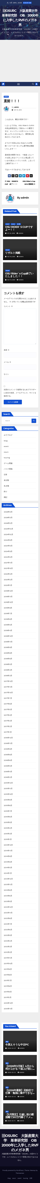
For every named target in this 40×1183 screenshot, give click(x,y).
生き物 (6, 486)
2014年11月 (8, 851)
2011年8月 (8, 975)
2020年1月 (8, 585)
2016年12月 (8, 738)
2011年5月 (8, 992)
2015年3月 (8, 834)
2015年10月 (8, 794)
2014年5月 (8, 868)
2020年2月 (8, 580)
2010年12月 (8, 1003)
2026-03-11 (11, 1121)
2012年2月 (8, 952)
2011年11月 (8, 958)
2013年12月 (8, 879)
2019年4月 (8, 630)
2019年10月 (8, 602)
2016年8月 (8, 755)
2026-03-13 (11, 1072)
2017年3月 (8, 721)
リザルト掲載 (12, 252)
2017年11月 (8, 687)
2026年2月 (8, 523)
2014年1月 (8, 873)
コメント (8, 306)
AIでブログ (8, 435)
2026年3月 (8, 518)
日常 (5, 475)
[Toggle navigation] (18, 84)
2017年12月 (8, 681)
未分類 (18, 224)
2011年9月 (8, 969)
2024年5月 (8, 540)
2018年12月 (8, 636)
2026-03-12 (11, 1096)
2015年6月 (8, 817)
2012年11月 (8, 913)
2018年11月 (8, 642)
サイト (6, 374)
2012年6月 (8, 930)
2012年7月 (8, 924)
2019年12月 (8, 591)
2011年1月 (7, 997)
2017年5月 (8, 709)
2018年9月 (8, 647)
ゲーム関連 (8, 463)
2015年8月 (8, 805)
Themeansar (20, 1173)
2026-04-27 (11, 1048)
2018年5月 (8, 664)
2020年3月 (8, 574)
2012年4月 (8, 941)
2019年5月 (8, 625)
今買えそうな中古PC (17, 1044)
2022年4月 (8, 557)
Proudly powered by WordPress (13, 1170)
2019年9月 (8, 608)
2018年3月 (8, 676)
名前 (6, 350)
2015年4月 (8, 828)
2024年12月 (8, 534)
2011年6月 (8, 986)
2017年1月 (8, 732)
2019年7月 (8, 613)
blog (5, 441)
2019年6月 (8, 619)
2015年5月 (8, 822)
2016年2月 (8, 777)
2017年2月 (8, 726)
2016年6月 (8, 760)
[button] (33, 84)
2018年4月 (8, 670)
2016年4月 (8, 772)
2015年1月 (8, 839)
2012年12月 (8, 907)
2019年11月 (8, 597)
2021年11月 (8, 563)
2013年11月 (8, 884)
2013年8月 (8, 890)
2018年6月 (8, 659)
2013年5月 (8, 901)
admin (16, 107)
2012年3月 (8, 947)
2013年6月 (8, 896)
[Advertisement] (20, 61)
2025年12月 (8, 529)
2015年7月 (8, 811)
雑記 (5, 497)
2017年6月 (8, 704)
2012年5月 (8, 935)
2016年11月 (8, 743)
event (7, 224)
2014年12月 (8, 845)
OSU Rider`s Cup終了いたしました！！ (19, 275)
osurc (6, 96)
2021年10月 (8, 568)
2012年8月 (8, 918)
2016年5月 (8, 766)
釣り (5, 492)
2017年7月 (8, 698)
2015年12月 (8, 783)
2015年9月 (8, 800)
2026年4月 (8, 512)
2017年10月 (8, 693)
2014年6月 (8, 862)
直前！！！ (12, 101)
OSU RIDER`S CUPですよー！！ (19, 228)
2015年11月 (8, 788)
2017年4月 (8, 715)
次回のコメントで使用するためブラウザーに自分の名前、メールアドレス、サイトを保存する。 (20, 393)
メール (7, 362)
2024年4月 (8, 546)
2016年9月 (8, 749)
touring (7, 458)
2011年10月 (8, 964)
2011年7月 (8, 980)
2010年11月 (8, 1009)
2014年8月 (8, 856)
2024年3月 (8, 551)
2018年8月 (8, 653)
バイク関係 (8, 469)
